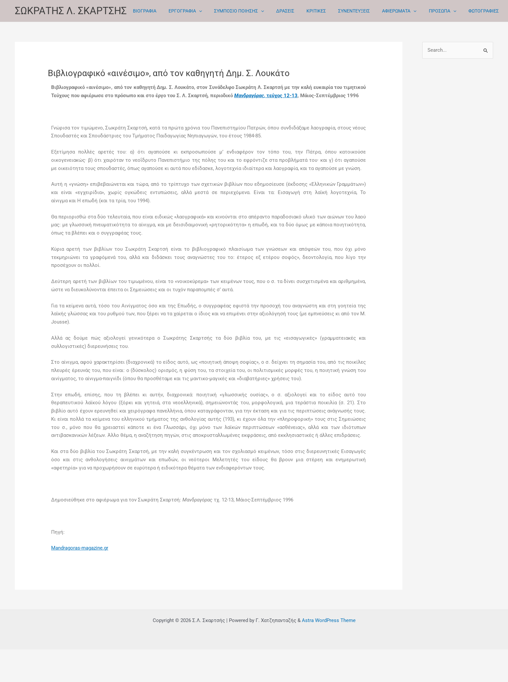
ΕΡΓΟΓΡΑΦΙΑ (180, 11)
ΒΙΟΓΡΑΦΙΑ (143, 11)
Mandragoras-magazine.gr (79, 548)
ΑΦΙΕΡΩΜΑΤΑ (380, 11)
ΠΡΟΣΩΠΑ (420, 11)
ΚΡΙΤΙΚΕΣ (303, 11)
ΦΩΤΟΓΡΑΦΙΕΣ (458, 11)
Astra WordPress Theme (329, 620)
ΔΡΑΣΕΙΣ (275, 11)
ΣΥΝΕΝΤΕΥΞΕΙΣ (338, 11)
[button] (194, 11)
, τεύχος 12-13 (266, 96)
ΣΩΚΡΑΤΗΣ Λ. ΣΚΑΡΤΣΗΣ (71, 10)
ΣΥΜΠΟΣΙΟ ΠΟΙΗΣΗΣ (231, 11)
